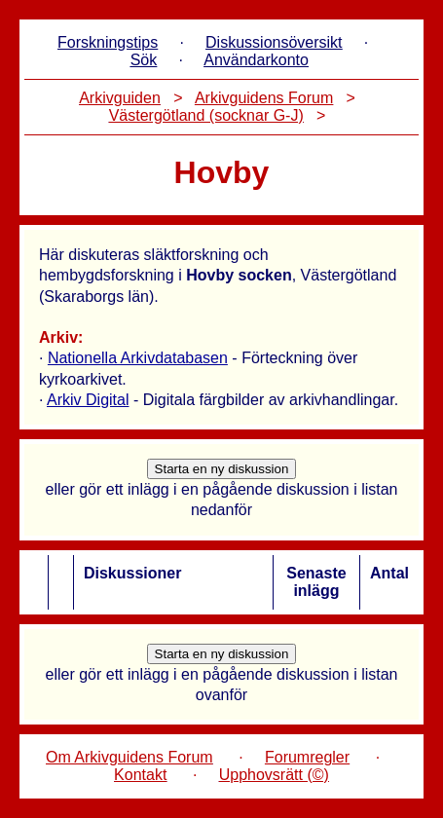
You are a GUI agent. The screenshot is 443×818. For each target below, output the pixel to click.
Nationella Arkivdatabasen (138, 358)
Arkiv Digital (88, 399)
